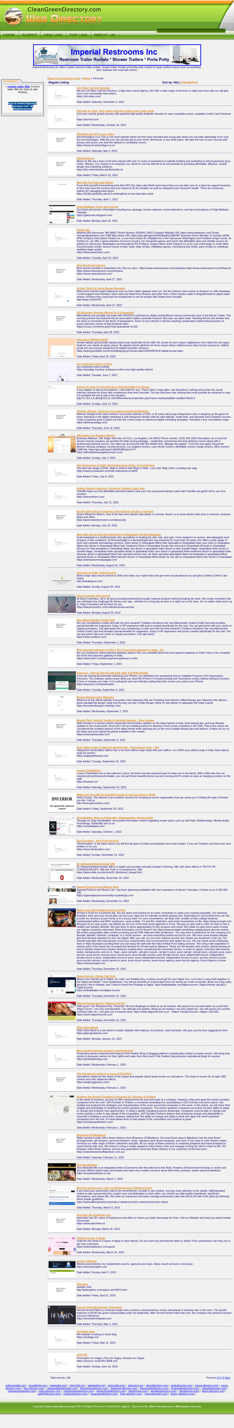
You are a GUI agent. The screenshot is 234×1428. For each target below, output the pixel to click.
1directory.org (135, 1385)
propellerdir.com (38, 1385)
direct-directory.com (213, 1391)
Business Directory (191, 1406)
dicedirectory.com (189, 1391)
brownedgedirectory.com (185, 1388)
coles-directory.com (49, 1391)
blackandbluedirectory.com (62, 1388)
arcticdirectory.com (181, 1385)
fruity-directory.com (131, 1393)
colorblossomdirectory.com (78, 1391)
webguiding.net (96, 1385)
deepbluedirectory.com (163, 1391)
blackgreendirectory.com (94, 1388)
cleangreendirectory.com (22, 1391)
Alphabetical (189, 82)
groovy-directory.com (182, 1393)
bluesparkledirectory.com (154, 1388)
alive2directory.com (157, 1385)
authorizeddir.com (16, 1385)
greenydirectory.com (156, 1393)
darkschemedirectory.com (111, 1391)
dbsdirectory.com (138, 1391)
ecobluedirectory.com (75, 1393)
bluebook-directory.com (124, 1388)
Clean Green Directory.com (63, 78)
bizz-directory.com (34, 1388)
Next (227, 1377)
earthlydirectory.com (49, 1393)
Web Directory (164, 1406)
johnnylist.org (77, 1385)
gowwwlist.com (58, 1385)
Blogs (86, 78)
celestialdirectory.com (214, 1388)
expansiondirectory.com (104, 1393)
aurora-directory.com (206, 1385)
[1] (218, 1377)
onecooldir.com (116, 1385)
